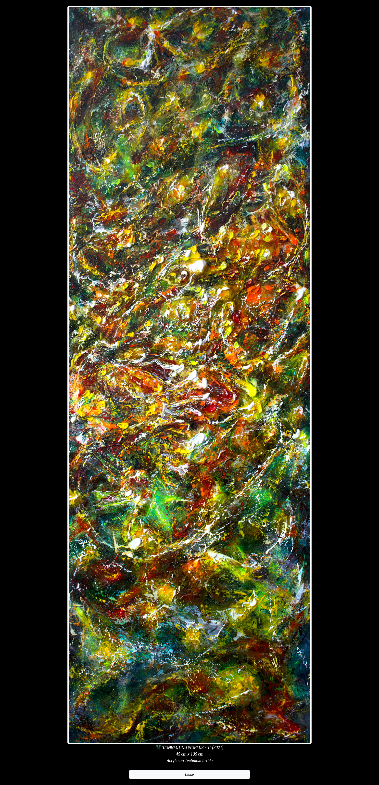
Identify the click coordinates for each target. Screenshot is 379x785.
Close (189, 774)
